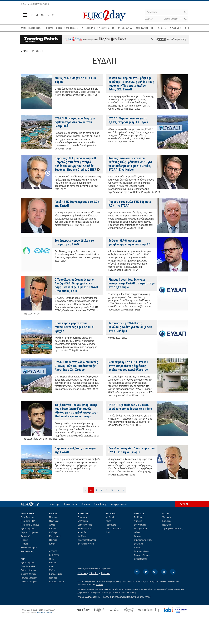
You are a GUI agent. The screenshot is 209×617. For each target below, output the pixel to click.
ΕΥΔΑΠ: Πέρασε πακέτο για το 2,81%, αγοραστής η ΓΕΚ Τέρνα (128, 120)
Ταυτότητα (54, 504)
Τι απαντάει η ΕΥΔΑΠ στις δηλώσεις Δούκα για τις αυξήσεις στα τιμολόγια (130, 327)
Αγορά (52, 525)
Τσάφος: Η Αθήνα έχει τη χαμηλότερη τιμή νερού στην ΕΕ (129, 242)
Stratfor (93, 573)
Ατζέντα (137, 547)
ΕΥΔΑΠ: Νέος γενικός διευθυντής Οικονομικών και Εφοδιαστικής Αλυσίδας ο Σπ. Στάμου (76, 365)
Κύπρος (53, 544)
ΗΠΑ (51, 559)
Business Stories (142, 555)
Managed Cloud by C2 (45, 612)
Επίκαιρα (53, 532)
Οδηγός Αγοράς (85, 525)
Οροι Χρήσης (100, 504)
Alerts (108, 521)
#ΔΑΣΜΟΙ (175, 28)
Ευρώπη (53, 562)
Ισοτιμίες (53, 578)
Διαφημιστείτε (119, 504)
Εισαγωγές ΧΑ (84, 528)
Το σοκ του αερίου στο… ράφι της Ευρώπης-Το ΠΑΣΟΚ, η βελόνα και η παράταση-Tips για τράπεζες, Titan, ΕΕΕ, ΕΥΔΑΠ (131, 83)
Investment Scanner (87, 540)
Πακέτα (24, 540)
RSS (108, 532)
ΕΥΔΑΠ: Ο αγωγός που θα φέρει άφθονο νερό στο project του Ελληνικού (75, 122)
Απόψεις (138, 521)
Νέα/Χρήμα (83, 521)
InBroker (99, 585)
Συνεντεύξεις (140, 525)
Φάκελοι (138, 532)
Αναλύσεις (82, 536)
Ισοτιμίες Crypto (56, 581)
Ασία (51, 566)
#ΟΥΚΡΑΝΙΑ (125, 28)
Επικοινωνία (70, 504)
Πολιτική (53, 540)
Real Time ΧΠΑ (28, 521)
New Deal (166, 525)
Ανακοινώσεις (27, 551)
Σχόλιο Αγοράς (27, 528)
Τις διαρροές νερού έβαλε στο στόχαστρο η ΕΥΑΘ (74, 242)
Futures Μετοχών (29, 578)
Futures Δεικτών (28, 570)
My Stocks (110, 517)
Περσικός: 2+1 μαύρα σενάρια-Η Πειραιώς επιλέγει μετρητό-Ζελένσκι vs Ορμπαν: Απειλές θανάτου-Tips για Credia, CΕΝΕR (75, 163)
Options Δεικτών (28, 574)
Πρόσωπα (82, 517)
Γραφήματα (111, 525)
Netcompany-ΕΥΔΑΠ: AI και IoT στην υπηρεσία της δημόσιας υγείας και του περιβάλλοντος (128, 365)
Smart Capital (140, 559)
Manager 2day (140, 528)
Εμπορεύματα (55, 574)
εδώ (162, 39)
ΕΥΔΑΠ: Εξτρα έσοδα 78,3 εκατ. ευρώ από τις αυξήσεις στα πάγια (130, 406)
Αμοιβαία (82, 532)
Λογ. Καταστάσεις (114, 528)
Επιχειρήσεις (55, 536)
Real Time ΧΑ (27, 517)
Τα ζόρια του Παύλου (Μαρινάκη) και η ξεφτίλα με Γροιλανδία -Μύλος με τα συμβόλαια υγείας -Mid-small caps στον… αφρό (76, 410)
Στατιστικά (25, 536)
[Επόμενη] (123, 490)
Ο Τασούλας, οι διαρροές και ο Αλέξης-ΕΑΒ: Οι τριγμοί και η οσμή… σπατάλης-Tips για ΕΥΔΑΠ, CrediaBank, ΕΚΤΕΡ (77, 285)
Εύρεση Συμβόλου (29, 532)
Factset (105, 573)
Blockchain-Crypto (86, 544)
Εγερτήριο (138, 544)
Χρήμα (52, 570)
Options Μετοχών (29, 581)
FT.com (82, 573)
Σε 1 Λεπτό (54, 555)
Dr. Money (139, 517)
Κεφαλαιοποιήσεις (29, 547)
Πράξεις (24, 544)
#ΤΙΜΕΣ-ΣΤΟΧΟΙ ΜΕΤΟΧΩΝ (62, 28)
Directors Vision (141, 551)
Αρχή (182, 504)
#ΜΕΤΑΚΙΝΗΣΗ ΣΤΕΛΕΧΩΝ (150, 28)
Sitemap (86, 504)
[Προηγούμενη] (85, 490)
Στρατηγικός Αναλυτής (172, 528)
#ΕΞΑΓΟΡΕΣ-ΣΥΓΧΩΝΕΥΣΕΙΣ (98, 28)
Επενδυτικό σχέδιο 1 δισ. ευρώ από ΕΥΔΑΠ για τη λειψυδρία (131, 450)
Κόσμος (52, 528)
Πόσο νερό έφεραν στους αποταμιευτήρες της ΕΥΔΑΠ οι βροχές (74, 327)
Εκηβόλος (166, 521)
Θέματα (137, 536)
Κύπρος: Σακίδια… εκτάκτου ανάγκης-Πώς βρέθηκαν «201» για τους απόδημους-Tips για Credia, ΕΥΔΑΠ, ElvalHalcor (130, 163)
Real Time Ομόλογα (30, 525)
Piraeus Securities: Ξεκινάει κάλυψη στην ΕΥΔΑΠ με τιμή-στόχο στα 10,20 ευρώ (131, 283)
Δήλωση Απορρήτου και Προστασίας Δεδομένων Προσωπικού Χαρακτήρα (114, 597)
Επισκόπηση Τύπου (143, 540)
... (118, 489)
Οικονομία (54, 521)
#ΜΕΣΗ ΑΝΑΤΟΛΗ (31, 28)
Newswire (53, 517)
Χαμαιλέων (167, 517)
